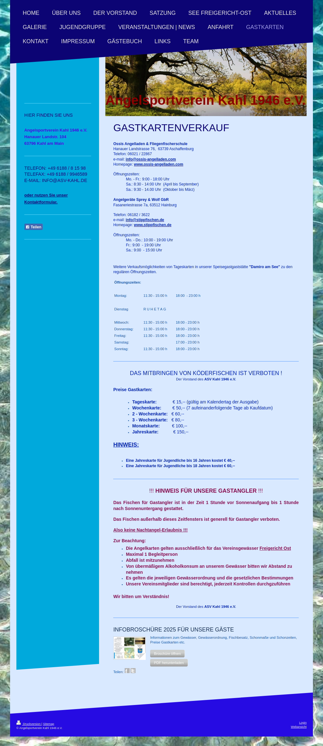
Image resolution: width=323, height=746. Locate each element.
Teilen (33, 227)
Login (303, 722)
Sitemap (48, 723)
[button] (167, 653)
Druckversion (28, 723)
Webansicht (299, 726)
